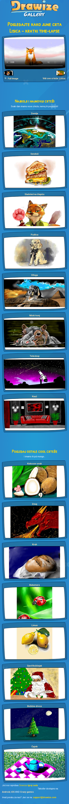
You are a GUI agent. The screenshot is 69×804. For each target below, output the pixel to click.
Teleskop (34, 356)
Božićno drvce (34, 706)
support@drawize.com (44, 797)
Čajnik (34, 746)
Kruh (34, 544)
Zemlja (34, 113)
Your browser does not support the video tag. (34, 53)
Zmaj (34, 504)
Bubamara (34, 585)
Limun (34, 625)
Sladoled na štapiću (34, 194)
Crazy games (27, 792)
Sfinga (34, 275)
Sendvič (35, 154)
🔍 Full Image (11, 78)
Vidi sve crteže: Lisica (54, 78)
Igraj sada (33, 785)
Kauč (34, 396)
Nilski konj (34, 315)
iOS (13, 792)
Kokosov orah (34, 463)
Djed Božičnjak (34, 665)
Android (6, 792)
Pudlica (34, 234)
